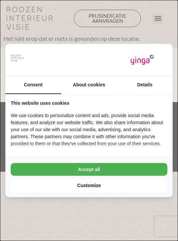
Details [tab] (145, 84)
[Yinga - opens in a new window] (142, 59)
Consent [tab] (33, 84)
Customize (89, 185)
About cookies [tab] (89, 84)
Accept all (89, 169)
